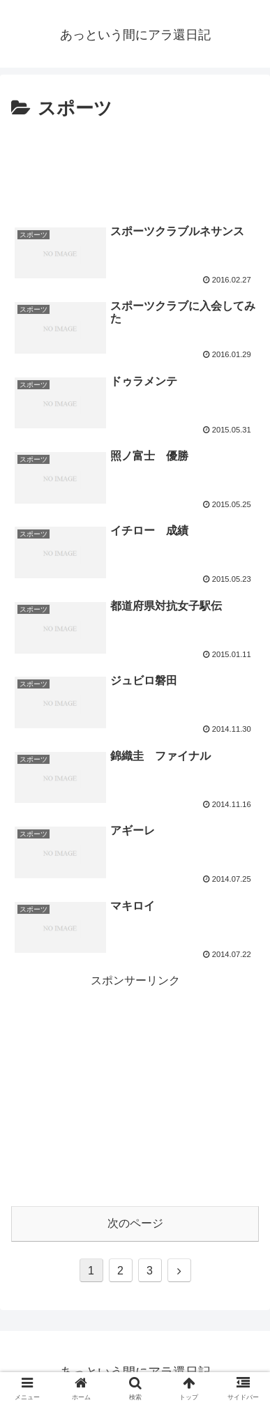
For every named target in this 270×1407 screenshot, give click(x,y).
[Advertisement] (135, 167)
